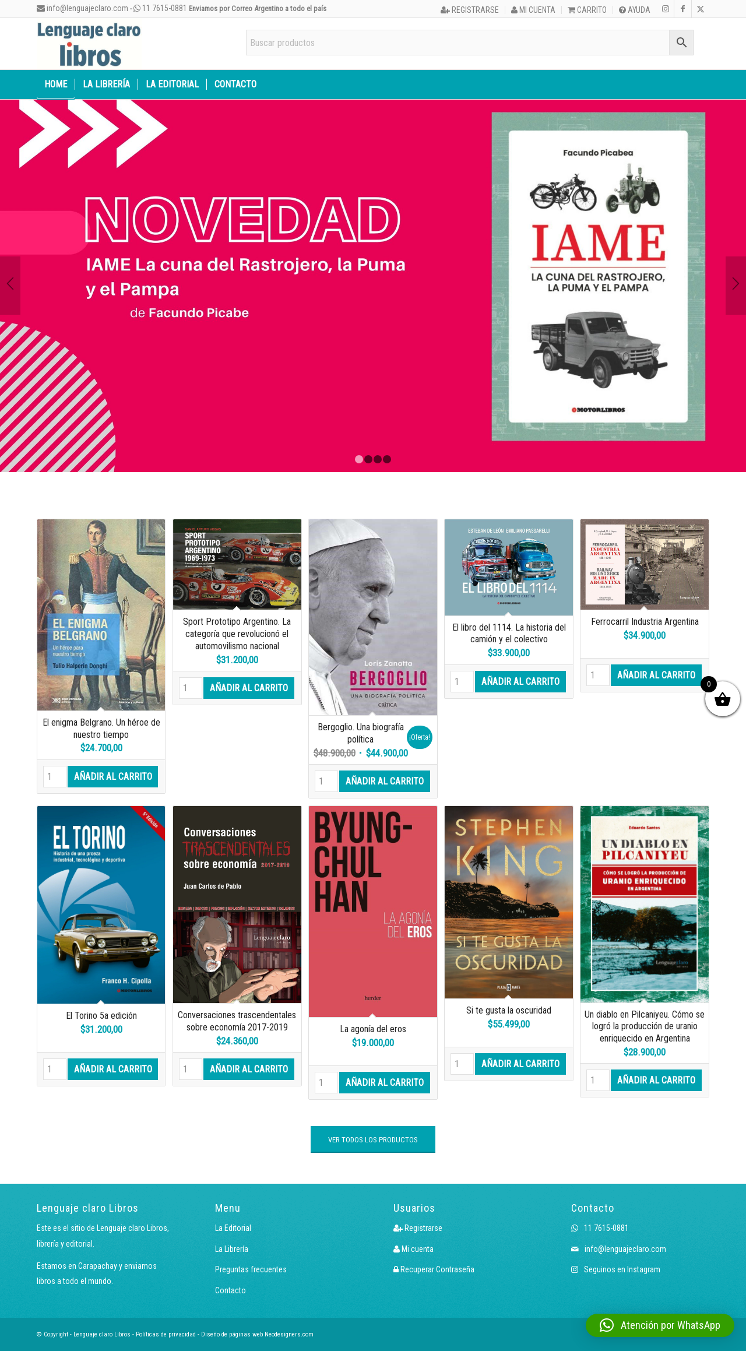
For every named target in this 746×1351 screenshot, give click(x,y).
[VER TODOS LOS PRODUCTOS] (373, 1139)
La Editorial (233, 1228)
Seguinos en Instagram (615, 1269)
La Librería (231, 1249)
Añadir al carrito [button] (113, 776)
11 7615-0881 (160, 8)
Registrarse (470, 10)
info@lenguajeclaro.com (82, 8)
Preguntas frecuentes (251, 1269)
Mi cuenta (533, 10)
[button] (660, 1325)
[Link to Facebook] (682, 8)
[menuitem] (470, 10)
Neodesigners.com (289, 1334)
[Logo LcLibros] (89, 43)
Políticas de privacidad (166, 1334)
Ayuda (634, 10)
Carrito (587, 10)
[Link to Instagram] (665, 8)
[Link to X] (700, 8)
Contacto (230, 1290)
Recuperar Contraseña (433, 1269)
